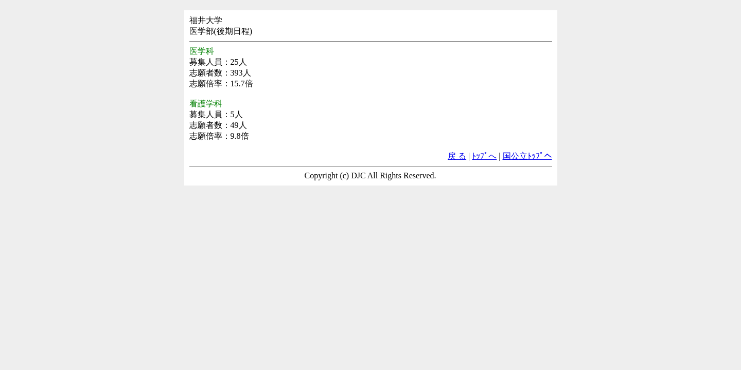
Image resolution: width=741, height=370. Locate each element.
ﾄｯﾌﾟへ (484, 156)
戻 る (457, 156)
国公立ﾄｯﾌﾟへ (527, 156)
